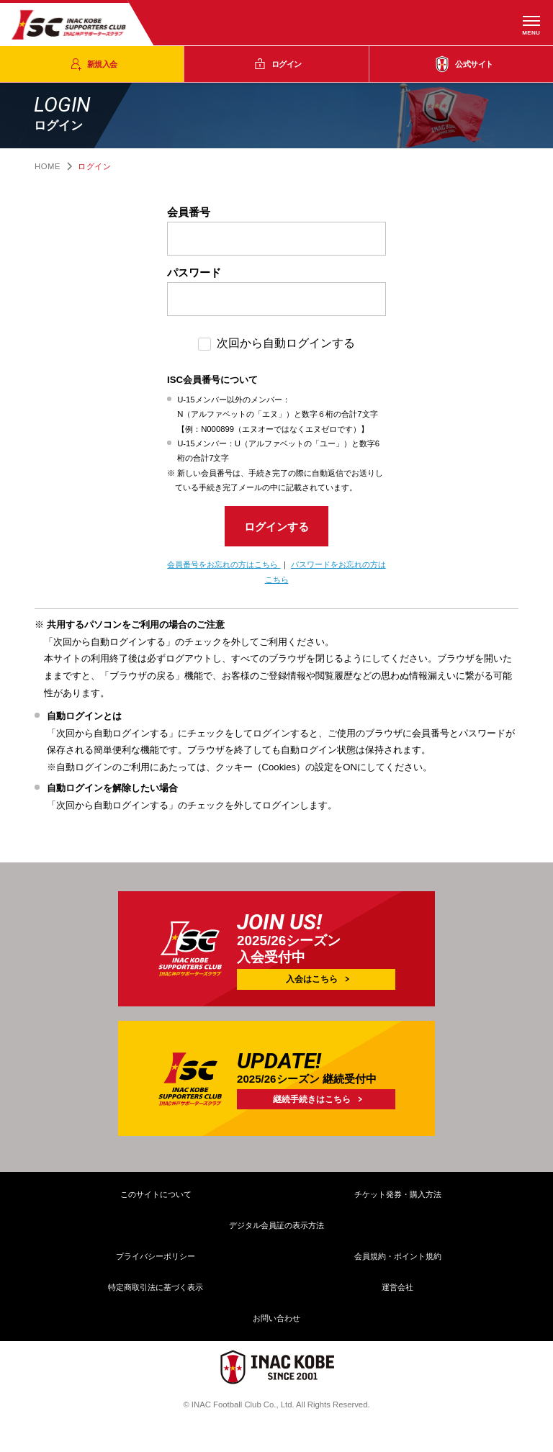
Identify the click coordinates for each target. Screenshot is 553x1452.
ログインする (276, 529)
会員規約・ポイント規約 (397, 1260)
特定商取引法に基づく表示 (155, 1291)
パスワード (194, 272)
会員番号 (188, 212)
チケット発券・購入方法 (397, 1198)
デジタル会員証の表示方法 (276, 1229)
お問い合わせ (276, 1322)
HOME (47, 166)
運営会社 (397, 1291)
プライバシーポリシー (155, 1260)
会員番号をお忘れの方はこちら (223, 568)
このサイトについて (156, 1198)
